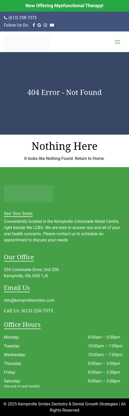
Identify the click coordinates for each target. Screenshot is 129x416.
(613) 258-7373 (22, 17)
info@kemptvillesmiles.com (29, 300)
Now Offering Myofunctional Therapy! (65, 5)
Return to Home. (89, 158)
